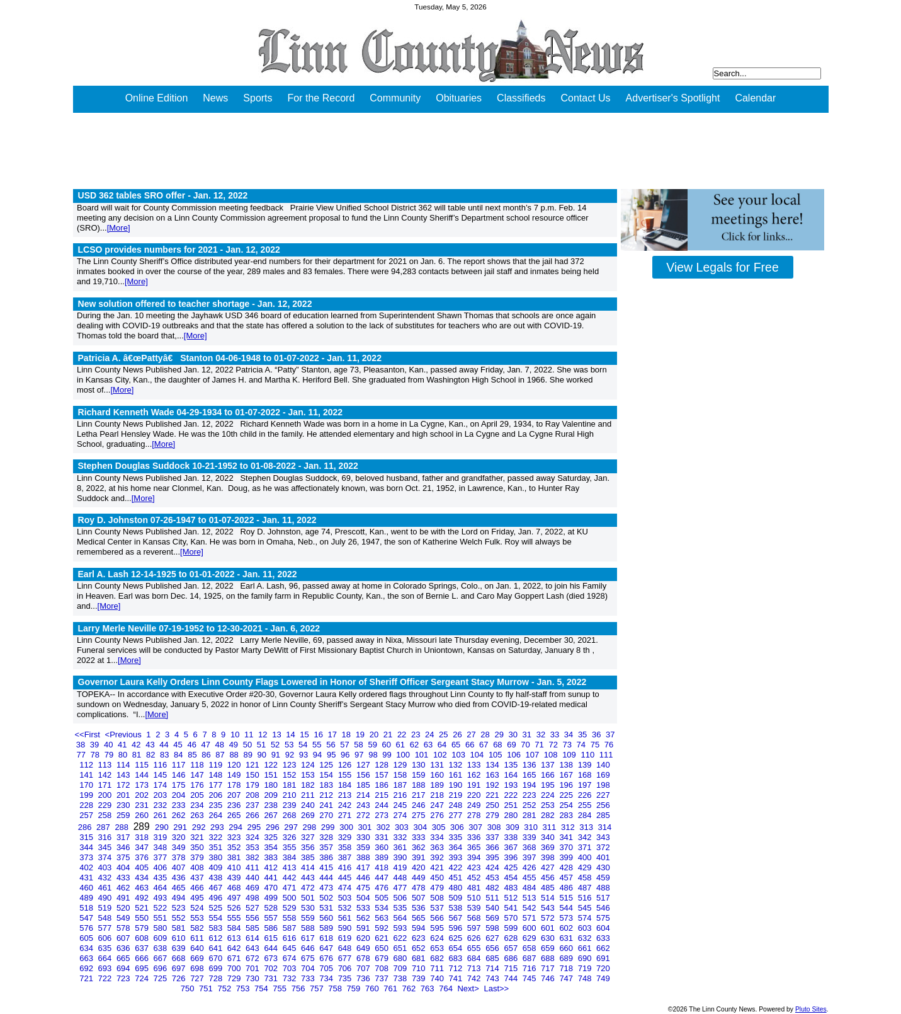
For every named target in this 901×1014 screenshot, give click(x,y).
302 (384, 827)
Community (395, 98)
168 (586, 775)
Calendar (755, 98)
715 (511, 968)
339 (530, 837)
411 (253, 867)
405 (142, 867)
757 (318, 988)
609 (161, 938)
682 (438, 958)
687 (530, 958)
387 (346, 857)
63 (429, 744)
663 (87, 958)
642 (235, 948)
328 (327, 837)
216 (401, 795)
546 (603, 908)
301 (365, 827)
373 (87, 857)
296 (273, 827)
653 (438, 948)
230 (124, 805)
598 (493, 928)
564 (401, 918)
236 (235, 805)
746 (549, 978)
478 (420, 887)
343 (603, 837)
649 (364, 948)
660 (567, 948)
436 (180, 877)
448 (401, 877)
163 (493, 775)
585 (253, 928)
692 (87, 968)
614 (253, 938)
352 (235, 847)
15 (305, 734)
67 (484, 744)
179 (253, 785)
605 (87, 938)
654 (457, 948)
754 (262, 988)
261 (161, 815)
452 (475, 877)
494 (180, 897)
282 (549, 815)
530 (309, 908)
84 (179, 754)
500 (290, 897)
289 (142, 826)
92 (291, 754)
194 (530, 785)
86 (207, 754)
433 (124, 877)
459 (603, 877)
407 (180, 867)
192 (493, 785)
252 (530, 805)
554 (216, 918)
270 (327, 815)
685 (493, 958)
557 (272, 918)
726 (180, 978)
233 (180, 805)
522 (161, 908)
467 (216, 887)
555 (235, 918)
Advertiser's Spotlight (673, 98)
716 (530, 968)
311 (550, 827)
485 (549, 887)
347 (142, 847)
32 (542, 734)
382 (253, 857)
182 (309, 785)
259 (124, 815)
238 (272, 805)
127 (364, 764)
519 (106, 908)
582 (198, 928)
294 (236, 827)
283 (567, 815)
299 (329, 827)
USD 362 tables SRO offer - (163, 195)
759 (355, 988)
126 (346, 764)
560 (327, 918)
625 (457, 938)
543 (549, 908)
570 (511, 918)
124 (309, 764)
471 (290, 887)
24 (430, 734)
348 (161, 847)
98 (374, 754)
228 (87, 805)
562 (364, 918)
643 (253, 948)
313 (587, 827)
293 (218, 827)
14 (291, 734)
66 (471, 744)
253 (549, 805)
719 (586, 968)
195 (549, 785)
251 (511, 805)
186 (382, 785)
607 (124, 938)
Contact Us (585, 98)
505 (382, 897)
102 (441, 754)
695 (142, 968)
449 (420, 877)
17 (333, 734)
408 (198, 867)
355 (290, 847)
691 (603, 958)
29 (500, 734)
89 (248, 754)
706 (346, 968)
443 (309, 877)
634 (87, 948)
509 (457, 897)
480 (457, 887)
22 (403, 734)
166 (549, 775)
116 (161, 764)
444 (327, 877)
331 (382, 837)
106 (515, 754)
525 (216, 908)
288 (122, 827)
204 (180, 795)
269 (309, 815)
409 (216, 867)
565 (420, 918)
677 (346, 958)
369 (549, 847)
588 (309, 928)
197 (586, 785)
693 (106, 968)
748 (586, 978)
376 (142, 857)
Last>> (496, 988)
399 (567, 857)
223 (530, 795)
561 (346, 918)
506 (401, 897)
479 (438, 887)
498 (253, 897)
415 (327, 867)
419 (401, 867)
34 (569, 734)
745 (530, 978)
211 (309, 795)
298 (311, 827)
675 (309, 958)
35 (583, 734)
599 (511, 928)
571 (530, 918)
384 (290, 857)
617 (309, 938)
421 (438, 867)
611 (198, 938)
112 (87, 764)
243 (364, 805)
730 (253, 978)
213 (346, 795)
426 (530, 867)
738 (401, 978)
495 (198, 897)
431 (87, 877)
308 (495, 827)
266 (253, 815)
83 (165, 754)
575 (603, 918)
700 (235, 968)
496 (216, 897)
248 (457, 805)
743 (493, 978)
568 (475, 918)
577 (106, 928)
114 (124, 764)
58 (359, 744)
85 (193, 754)
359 (364, 847)
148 (216, 775)
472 (309, 887)
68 (498, 744)
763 (428, 988)
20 (375, 734)
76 (608, 744)
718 (567, 968)
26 (458, 734)
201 (124, 795)
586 (272, 928)
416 (346, 867)
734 (327, 978)
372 (603, 847)
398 (549, 857)
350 (198, 847)
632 (586, 938)
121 (253, 764)
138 (567, 764)
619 (346, 938)
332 (401, 837)
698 (198, 968)
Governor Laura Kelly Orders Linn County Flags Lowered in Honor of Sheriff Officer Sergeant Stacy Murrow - (332, 682)
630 (549, 938)
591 (364, 928)
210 (290, 795)
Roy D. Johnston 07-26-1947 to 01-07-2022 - (197, 520)
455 (530, 877)
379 (198, 857)
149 (235, 775)
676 (327, 958)
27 (472, 734)
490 (106, 897)
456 (549, 877)
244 (382, 805)
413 (290, 867)
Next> (469, 988)
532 (346, 908)
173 (142, 785)
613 (235, 938)
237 (253, 805)
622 (401, 938)
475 (364, 887)
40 (109, 744)
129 (401, 764)
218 (438, 795)
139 (586, 764)
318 (142, 837)
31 (528, 734)
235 (216, 805)
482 (493, 887)
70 (526, 744)
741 (457, 978)
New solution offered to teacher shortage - (195, 304)
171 (106, 785)
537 (438, 908)
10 (236, 734)
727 (198, 978)
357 (327, 847)
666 (142, 958)
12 (263, 734)
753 (244, 988)
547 (87, 918)
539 (475, 908)
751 (207, 988)
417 (364, 867)
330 (364, 837)
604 (603, 928)
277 (457, 815)
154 (327, 775)
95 (332, 754)
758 (336, 988)
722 (106, 978)
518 (87, 908)
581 (180, 928)
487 (586, 887)
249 (475, 805)
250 (493, 805)
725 (161, 978)
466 (198, 887)
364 (457, 847)
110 (588, 754)
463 (142, 887)
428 (567, 867)
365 (475, 847)
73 (568, 744)
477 (401, 887)
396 (511, 857)
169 (603, 775)
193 (511, 785)
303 (403, 827)
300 (347, 827)
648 (346, 948)
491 (124, 897)
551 (161, 918)
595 (438, 928)
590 (346, 928)
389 (382, 857)
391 (420, 857)
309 (513, 827)
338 (511, 837)
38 (82, 744)
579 (142, 928)
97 (360, 754)
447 (382, 877)
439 (235, 877)
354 (272, 847)
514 (549, 897)
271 (346, 815)
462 (124, 887)
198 (603, 785)
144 (142, 775)
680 (401, 958)
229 (106, 805)
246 (420, 805)
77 (82, 754)
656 (493, 948)
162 (475, 775)
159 (420, 775)
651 (401, 948)
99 (388, 754)
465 (180, 887)
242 (346, 805)
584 (235, 928)
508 (438, 897)
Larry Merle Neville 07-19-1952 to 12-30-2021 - (199, 628)
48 (221, 744)
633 (603, 938)
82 (151, 754)
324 (253, 837)
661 (586, 948)
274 (401, 815)
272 (364, 815)
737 (382, 978)
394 (475, 857)
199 (87, 795)
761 (391, 988)
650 (382, 948)
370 (567, 847)
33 (556, 734)
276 (438, 815)
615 (272, 938)
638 (161, 948)
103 (459, 754)
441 (272, 877)
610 (180, 938)
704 (309, 968)
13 (277, 734)
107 (533, 754)
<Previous (124, 734)
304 (421, 827)
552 (180, 918)
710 (420, 968)
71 (540, 744)
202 (142, 795)
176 (198, 785)
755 (280, 988)
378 (180, 857)
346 (124, 847)
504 (364, 897)
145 (161, 775)
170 (87, 785)
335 (457, 837)
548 (106, 918)
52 (276, 744)
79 (110, 754)
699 (216, 968)
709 (401, 968)
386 (327, 857)
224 (549, 795)
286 (86, 827)
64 (443, 744)
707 (364, 968)
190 (457, 785)
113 (106, 764)
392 (438, 857)
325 (272, 837)
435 (161, 877)
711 (438, 968)
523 (180, 908)
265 (235, 815)
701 (253, 968)
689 (567, 958)
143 (124, 775)
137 (549, 764)
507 (420, 897)
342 (586, 837)
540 (493, 908)
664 (106, 958)
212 (327, 795)
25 (444, 734)
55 (318, 744)
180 (272, 785)
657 (511, 948)
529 (290, 908)
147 (198, 775)
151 (272, 775)
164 (511, 775)
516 (586, 897)
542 (530, 908)
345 (106, 847)
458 (586, 877)
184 (346, 785)
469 (253, 887)
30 (514, 734)
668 (180, 958)
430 (603, 867)
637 (142, 948)
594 (420, 928)
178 (235, 785)
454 (511, 877)
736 (364, 978)
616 (290, 938)
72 (554, 744)
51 (262, 744)
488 (603, 887)
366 (493, 847)
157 (382, 775)
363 (438, 847)
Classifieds (521, 98)
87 (221, 754)
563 (382, 918)
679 (382, 958)
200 (106, 795)
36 (597, 734)
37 (610, 734)
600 (530, 928)
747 (567, 978)
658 (530, 948)
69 (512, 744)
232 (161, 805)
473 (327, 887)
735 (346, 978)
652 (420, 948)
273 (382, 815)
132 (457, 764)
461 (106, 887)
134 (493, 764)
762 (410, 988)
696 (161, 968)
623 (420, 938)
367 (511, 847)
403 (106, 867)
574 (586, 918)
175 (180, 785)
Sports (257, 98)
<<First (88, 734)
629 (530, 938)
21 (389, 734)
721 (87, 978)
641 (216, 948)
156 (364, 775)
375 (124, 857)
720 (603, 968)
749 (603, 978)
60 (388, 744)
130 (420, 764)
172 (124, 785)
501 (309, 897)
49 (235, 744)
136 (530, 764)
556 (253, 918)
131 (438, 764)
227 (603, 795)
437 (198, 877)
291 (181, 827)
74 (582, 744)
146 (180, 775)
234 (198, 805)
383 (272, 857)
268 (290, 815)
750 (188, 988)
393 (457, 857)
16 (319, 734)
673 (272, 958)
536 (420, 908)
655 (475, 948)
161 (457, 775)
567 (457, 918)
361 (401, 847)
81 (138, 754)
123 (290, 764)
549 (124, 918)
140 (603, 764)
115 (142, 764)
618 (327, 938)
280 (511, 815)
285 (603, 815)
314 (605, 827)
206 (216, 795)
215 (382, 795)
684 (475, 958)
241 (327, 805)
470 (272, 887)
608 (142, 938)
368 (530, 847)
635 (106, 948)
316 (106, 837)
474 (346, 887)
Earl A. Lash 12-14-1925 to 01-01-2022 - (187, 574)
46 (192, 744)
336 (475, 837)
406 (161, 867)
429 (586, 867)
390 (401, 857)
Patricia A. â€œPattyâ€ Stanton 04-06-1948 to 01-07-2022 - (230, 358)
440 (253, 877)
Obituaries (459, 98)
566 (438, 918)
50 (248, 744)
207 (235, 795)
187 (401, 785)
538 (457, 908)
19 (361, 734)
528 (272, 908)
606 (106, 938)
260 (142, 815)
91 (277, 754)
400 (586, 857)
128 (382, 764)
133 (475, 764)
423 (475, 867)
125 (327, 764)
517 (603, 897)
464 (161, 887)
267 (272, 815)
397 (530, 857)
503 (346, 897)
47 (206, 744)
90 (263, 754)
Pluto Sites (811, 1009)
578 (124, 928)
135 (511, 764)
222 (511, 795)
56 (331, 744)
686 (511, 958)
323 (235, 837)
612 (216, 938)
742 (475, 978)
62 (415, 744)
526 (235, 908)
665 (124, 958)
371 (586, 847)
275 (420, 815)
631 (567, 938)
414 (309, 867)
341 (567, 837)
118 (198, 764)
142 (106, 775)
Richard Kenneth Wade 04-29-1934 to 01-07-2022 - (210, 412)
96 (346, 754)
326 (290, 837)
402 (87, 867)
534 (382, 908)
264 (216, 815)
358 (346, 847)
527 (253, 908)
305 (440, 827)
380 (216, 857)
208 (253, 795)
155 (346, 775)
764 (447, 988)
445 (346, 877)
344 (87, 847)
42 (137, 744)
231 (142, 805)
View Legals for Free (722, 267)
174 (161, 785)
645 (290, 948)
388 (364, 857)
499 (272, 897)
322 (216, 837)
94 (318, 754)
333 (420, 837)
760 (373, 988)
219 (457, 795)
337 (493, 837)
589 (327, 928)
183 (327, 785)
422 (457, 867)
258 (106, 815)
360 (382, 847)
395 (493, 857)
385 (309, 857)
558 (290, 918)
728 (216, 978)
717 (549, 968)
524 (198, 908)
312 (569, 827)
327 (309, 837)
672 (253, 958)
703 (290, 968)
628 (511, 938)
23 (416, 734)
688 (549, 958)
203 (161, 795)
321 (198, 837)
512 (511, 897)
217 (420, 795)
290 (163, 827)
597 (475, 928)
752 (225, 988)
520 (124, 908)
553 (198, 918)
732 (290, 978)
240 (309, 805)
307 (476, 827)
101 (423, 754)
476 (382, 887)
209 (272, 795)
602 (567, 928)
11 (250, 734)
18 (347, 734)
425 (511, 867)
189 (438, 785)
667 (161, 958)
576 (87, 928)
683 (457, 958)
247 (438, 805)
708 (382, 968)
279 (493, 815)
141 (87, 775)
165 (530, 775)
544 (567, 908)
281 (530, 815)
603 (586, 928)
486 (567, 887)
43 (151, 744)
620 (364, 938)
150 (253, 775)
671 (235, 958)
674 (290, 958)
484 (530, 887)
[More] (118, 228)
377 (161, 857)
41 (123, 744)
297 (292, 827)
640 (198, 948)
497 (235, 897)
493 (161, 897)
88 (235, 754)
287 (104, 827)
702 (272, 968)
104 (478, 754)
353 (253, 847)
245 (401, 805)
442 (290, 877)
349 (180, 847)
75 (596, 744)
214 (364, 795)
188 (420, 785)
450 (438, 877)
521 (142, 908)
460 (87, 887)
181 (290, 785)
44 (165, 744)
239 (290, 805)
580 (161, 928)
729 (235, 978)
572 (549, 918)
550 (142, 918)
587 (290, 928)
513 (530, 897)
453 (493, 877)
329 (346, 837)
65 (457, 744)
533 (364, 908)
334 (438, 837)
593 (401, 928)
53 (290, 744)
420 (420, 867)
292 (200, 827)
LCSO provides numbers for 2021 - (179, 250)
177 (216, 785)
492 (142, 897)
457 (567, 877)
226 (586, 795)
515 (567, 897)
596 (457, 928)
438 (216, 877)
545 (586, 908)
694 (124, 968)
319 (161, 837)
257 (87, 815)
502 (327, 897)
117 (180, 764)
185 (364, 785)
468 (235, 887)
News (215, 98)
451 (457, 877)
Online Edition (156, 98)
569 (493, 918)
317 (124, 837)
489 (87, 897)
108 (552, 754)
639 (180, 948)
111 (606, 754)
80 (124, 754)
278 (475, 815)
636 (124, 948)
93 (304, 754)
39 (95, 744)
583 (216, 928)
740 (438, 978)
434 (142, 877)
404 (124, 867)
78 (96, 754)
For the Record (321, 98)
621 (382, 938)
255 (586, 805)
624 (438, 938)
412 (272, 867)
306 (458, 827)
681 (420, 958)
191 (475, 785)
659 (549, 948)
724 (142, 978)
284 (586, 815)
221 (493, 795)
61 (401, 744)
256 (603, 805)
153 (309, 775)
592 (382, 928)
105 (496, 754)
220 (475, 795)
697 (180, 968)
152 (290, 775)
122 (272, 764)
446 (364, 877)
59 (373, 744)
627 (493, 938)
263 (198, 815)
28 (486, 734)
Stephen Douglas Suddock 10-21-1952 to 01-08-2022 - (218, 466)
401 (603, 857)
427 (549, 867)
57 (345, 744)
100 (404, 754)
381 (235, 857)
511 (493, 897)
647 (327, 948)
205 (198, 795)
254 (567, 805)
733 (309, 978)
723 (124, 978)
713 (475, 968)
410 (235, 867)
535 (401, 908)
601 (549, 928)
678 (364, 958)
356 (309, 847)
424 (493, 867)
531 (327, 908)
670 (216, 958)
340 (549, 837)
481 (475, 887)
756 (299, 988)
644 (272, 948)
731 (272, 978)
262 (180, 815)
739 (420, 978)
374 (106, 857)
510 (475, 897)
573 (567, 918)
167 (567, 775)
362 (420, 847)
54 (304, 744)
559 (309, 918)
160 (438, 775)
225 (567, 795)
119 (216, 764)
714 (493, 968)
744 (511, 978)
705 (327, 968)
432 (106, 877)
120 (235, 764)
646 (309, 948)
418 (382, 867)
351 (216, 847)
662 (603, 948)
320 (180, 837)
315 (87, 837)
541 (511, 908)
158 (401, 775)
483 (511, 887)
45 (178, 744)
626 (475, 938)
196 (567, 785)
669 (198, 958)
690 (586, 958)
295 (255, 827)
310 (532, 827)
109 (570, 754)
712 (457, 968)
